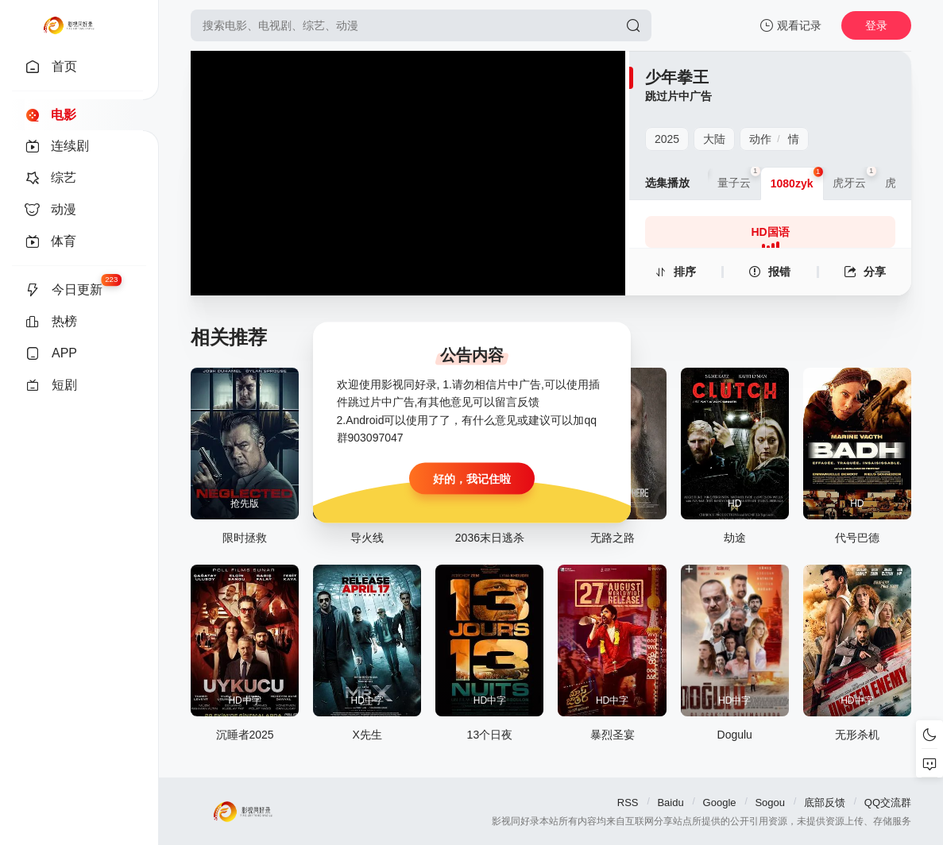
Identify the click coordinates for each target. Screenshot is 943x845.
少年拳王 (677, 77)
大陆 (714, 139)
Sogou (770, 802)
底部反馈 (824, 802)
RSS (628, 802)
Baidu (670, 802)
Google (719, 802)
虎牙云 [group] (854, 178)
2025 (667, 139)
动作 (760, 139)
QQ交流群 (887, 802)
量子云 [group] (738, 178)
